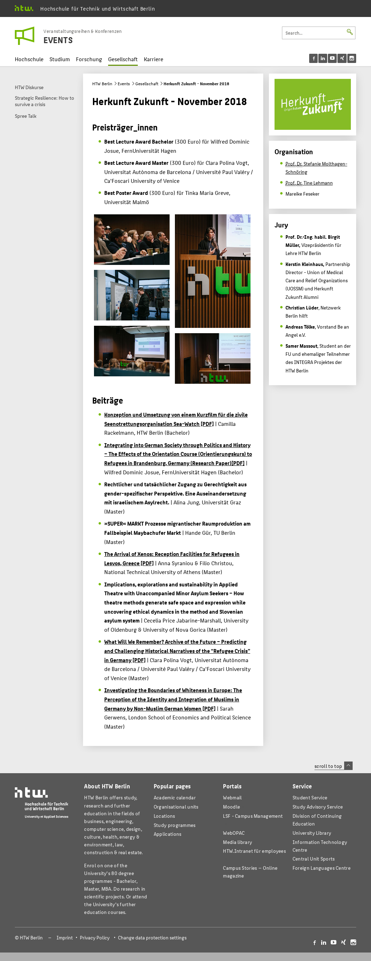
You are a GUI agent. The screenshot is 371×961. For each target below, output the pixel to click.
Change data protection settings (152, 937)
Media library (237, 842)
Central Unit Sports (314, 858)
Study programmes (175, 825)
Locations (164, 816)
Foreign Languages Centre (322, 868)
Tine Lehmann (309, 183)
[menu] (332, 58)
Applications (168, 834)
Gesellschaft (123, 58)
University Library (312, 832)
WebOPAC (234, 832)
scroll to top (333, 766)
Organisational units (176, 806)
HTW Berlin (102, 83)
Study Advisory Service (318, 806)
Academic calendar (175, 797)
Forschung (89, 58)
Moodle (231, 806)
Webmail (232, 797)
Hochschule (29, 58)
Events (124, 83)
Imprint (65, 937)
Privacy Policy (95, 937)
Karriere (153, 58)
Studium (59, 58)
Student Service (310, 797)
